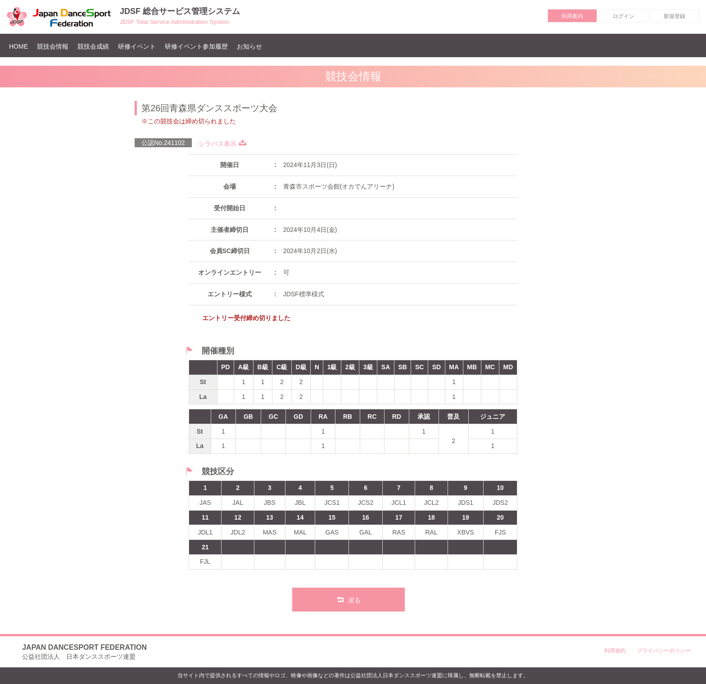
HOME (20, 46)
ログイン (623, 16)
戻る (349, 599)
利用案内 (572, 16)
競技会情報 (52, 46)
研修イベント (137, 46)
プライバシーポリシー (664, 651)
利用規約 (615, 651)
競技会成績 (93, 46)
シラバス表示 (223, 143)
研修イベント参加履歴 (196, 46)
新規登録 (674, 16)
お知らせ (249, 46)
